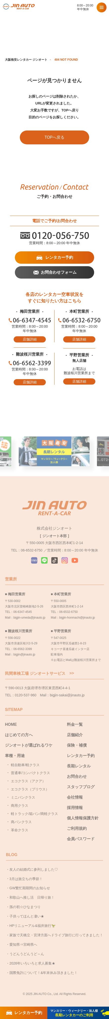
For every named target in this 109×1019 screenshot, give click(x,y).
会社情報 (75, 797)
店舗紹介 (75, 735)
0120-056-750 (71, 7)
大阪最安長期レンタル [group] (54, 458)
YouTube (75, 560)
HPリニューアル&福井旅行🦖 (32, 926)
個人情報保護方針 (83, 818)
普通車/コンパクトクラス (30, 773)
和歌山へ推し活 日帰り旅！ (31, 897)
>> (71, 673)
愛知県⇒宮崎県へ (23, 944)
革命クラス (19, 830)
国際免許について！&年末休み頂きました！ (43, 973)
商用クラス (19, 806)
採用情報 (75, 808)
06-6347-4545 (30, 320)
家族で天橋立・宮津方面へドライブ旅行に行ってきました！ (56, 935)
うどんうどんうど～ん (26, 954)
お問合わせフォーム (59, 272)
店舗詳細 (30, 339)
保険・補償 (77, 745)
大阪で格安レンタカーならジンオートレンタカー (18, 7)
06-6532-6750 (79, 320)
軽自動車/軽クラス (25, 765)
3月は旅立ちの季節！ (26, 879)
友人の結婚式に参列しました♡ (33, 869)
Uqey (34, 560)
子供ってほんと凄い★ (26, 916)
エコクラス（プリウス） (30, 789)
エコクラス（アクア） (28, 781)
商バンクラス (21, 822)
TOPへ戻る (55, 137)
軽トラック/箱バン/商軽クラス (34, 814)
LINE (44, 560)
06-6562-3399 (30, 363)
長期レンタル (79, 766)
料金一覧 (75, 724)
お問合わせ (77, 776)
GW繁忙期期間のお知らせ (29, 888)
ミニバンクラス (23, 797)
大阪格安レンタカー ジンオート (26, 59)
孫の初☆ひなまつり (25, 907)
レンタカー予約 (59, 257)
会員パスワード (81, 839)
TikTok (54, 560)
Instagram (64, 560)
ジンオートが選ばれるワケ (29, 745)
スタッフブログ (81, 787)
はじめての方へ (19, 735)
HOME (11, 724)
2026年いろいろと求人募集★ (32, 963)
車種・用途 (15, 756)
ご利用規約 (77, 828)
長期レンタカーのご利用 (74, 1013)
